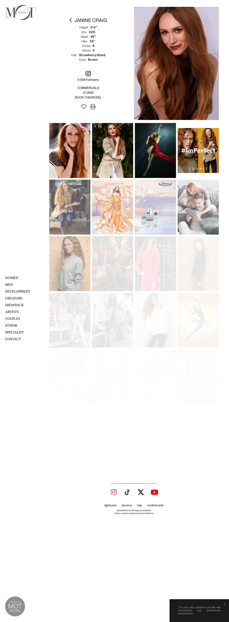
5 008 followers (88, 76)
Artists (12, 312)
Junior (11, 325)
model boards (155, 341)
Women (11, 278)
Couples (12, 319)
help (139, 341)
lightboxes (110, 341)
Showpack (14, 305)
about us (127, 341)
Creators (13, 298)
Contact (13, 339)
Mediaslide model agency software (134, 346)
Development (17, 291)
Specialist (14, 332)
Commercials (88, 87)
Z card (88, 92)
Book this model (88, 97)
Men (9, 285)
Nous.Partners (146, 349)
